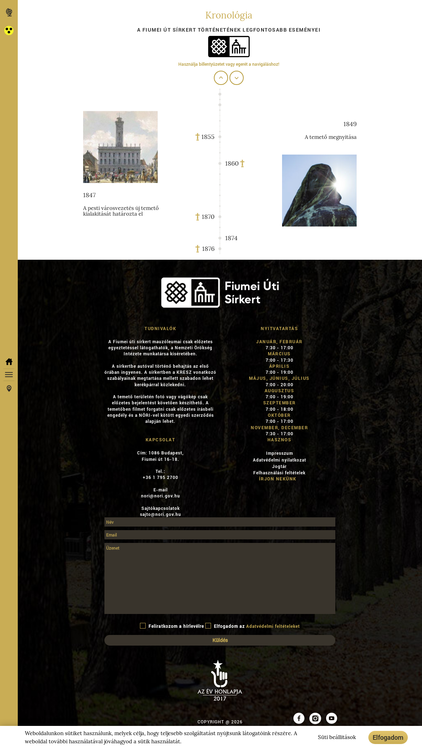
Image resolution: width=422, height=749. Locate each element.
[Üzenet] (219, 578)
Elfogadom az (252, 626)
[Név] (219, 522)
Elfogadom (388, 737)
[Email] (219, 534)
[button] (9, 30)
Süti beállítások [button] (337, 737)
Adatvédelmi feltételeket (273, 626)
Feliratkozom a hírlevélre (172, 626)
